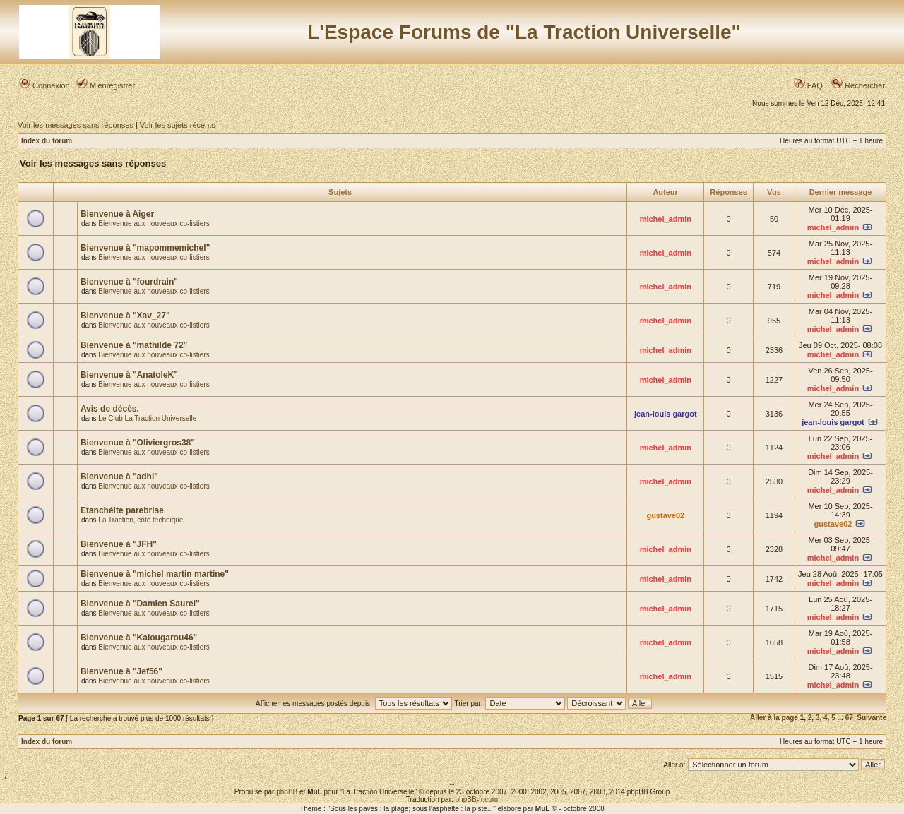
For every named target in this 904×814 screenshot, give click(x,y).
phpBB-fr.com (477, 799)
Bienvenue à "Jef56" (121, 671)
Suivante (871, 718)
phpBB (286, 792)
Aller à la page (774, 718)
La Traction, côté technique (140, 520)
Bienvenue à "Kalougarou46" (139, 637)
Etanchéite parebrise (122, 510)
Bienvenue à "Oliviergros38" (138, 443)
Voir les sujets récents (177, 125)
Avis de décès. (110, 409)
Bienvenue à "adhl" (119, 476)
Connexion (44, 85)
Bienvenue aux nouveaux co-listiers (153, 223)
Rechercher (858, 85)
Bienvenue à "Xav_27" (125, 316)
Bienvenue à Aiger (117, 214)
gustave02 (665, 515)
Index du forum (46, 141)
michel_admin (665, 219)
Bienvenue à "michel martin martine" (155, 574)
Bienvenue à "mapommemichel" (145, 248)
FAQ (808, 85)
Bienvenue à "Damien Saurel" (140, 604)
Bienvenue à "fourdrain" (129, 282)
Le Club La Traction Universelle (147, 418)
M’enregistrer (105, 85)
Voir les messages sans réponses (75, 125)
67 (849, 718)
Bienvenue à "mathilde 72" (134, 345)
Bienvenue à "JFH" (119, 544)
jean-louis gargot (665, 413)
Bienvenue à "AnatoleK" (129, 375)
